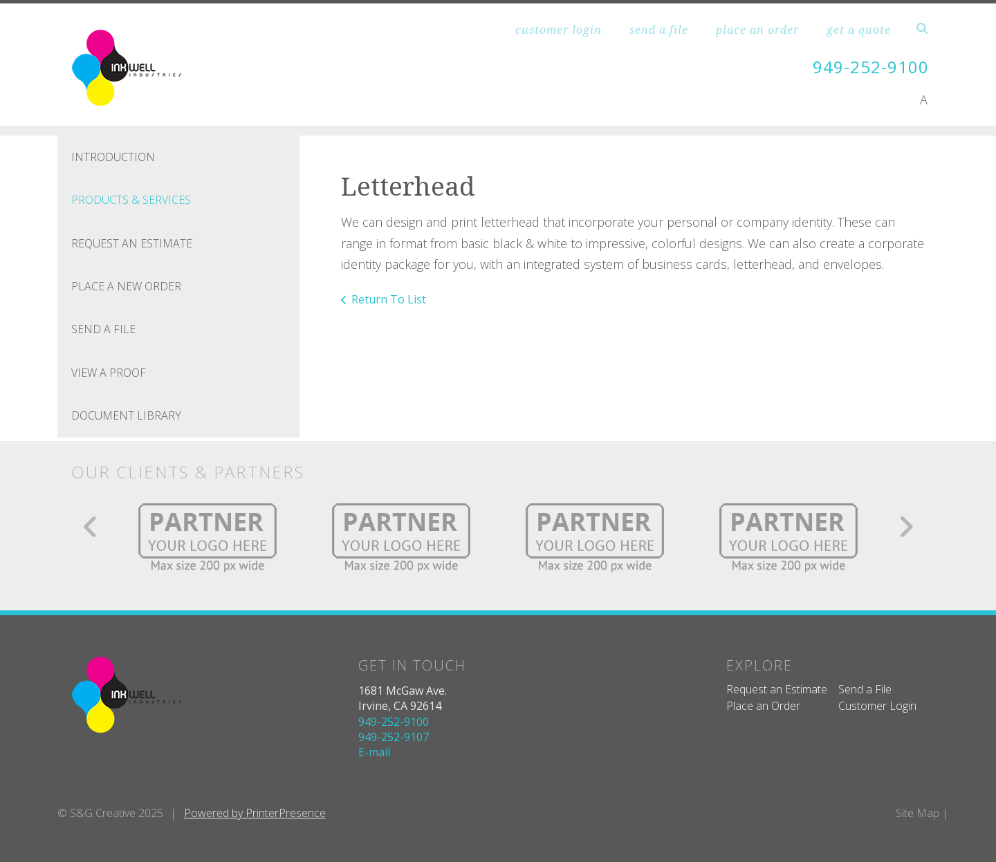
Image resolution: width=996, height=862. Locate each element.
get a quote (859, 29)
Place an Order (763, 705)
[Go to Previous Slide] (91, 527)
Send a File (865, 689)
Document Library (126, 415)
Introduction (113, 157)
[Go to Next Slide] (905, 527)
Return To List (388, 299)
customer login (558, 29)
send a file (658, 29)
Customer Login (877, 705)
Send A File (103, 329)
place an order (757, 29)
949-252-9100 (871, 66)
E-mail (374, 752)
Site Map (917, 813)
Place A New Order (126, 286)
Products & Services (131, 199)
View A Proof (108, 372)
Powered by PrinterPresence (255, 813)
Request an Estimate (776, 689)
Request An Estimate (131, 243)
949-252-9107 (393, 736)
